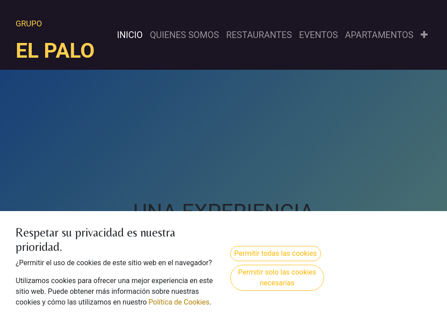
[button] (424, 35)
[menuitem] (130, 35)
